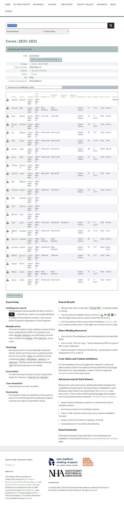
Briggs (22, 263)
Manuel (14, 214)
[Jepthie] (15, 190)
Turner (14, 149)
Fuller (21, 149)
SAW (34, 493)
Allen (21, 157)
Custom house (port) (18, 81)
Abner (14, 280)
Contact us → (10, 465)
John (13, 116)
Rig (25, 77)
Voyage (23, 64)
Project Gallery (85, 4)
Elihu (13, 141)
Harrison (22, 124)
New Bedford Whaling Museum (25, 482)
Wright (22, 116)
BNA (7, 498)
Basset (22, 247)
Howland (22, 198)
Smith (21, 280)
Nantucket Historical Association (18, 485)
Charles (15, 165)
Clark (21, 214)
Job (13, 132)
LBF (22, 495)
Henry (14, 157)
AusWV (28, 498)
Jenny (21, 222)
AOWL (31, 490)
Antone (22, 206)
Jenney (22, 190)
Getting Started (21, 4)
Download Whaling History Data (102, 438)
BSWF (15, 493)
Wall (21, 108)
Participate (68, 4)
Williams (22, 181)
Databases (39, 4)
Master (24, 71)
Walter (14, 272)
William (14, 255)
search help (14, 295)
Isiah (13, 222)
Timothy (15, 100)
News (113, 4)
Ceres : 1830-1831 (40, 64)
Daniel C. (15, 173)
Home (7, 4)
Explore (53, 4)
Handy (21, 272)
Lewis (21, 173)
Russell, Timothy (39, 71)
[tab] (34, 87)
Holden (14, 263)
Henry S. (15, 239)
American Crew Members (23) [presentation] (21, 87)
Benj (13, 198)
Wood (21, 141)
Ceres (34, 74)
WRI (25, 56)
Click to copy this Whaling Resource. (45, 59)
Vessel (24, 74)
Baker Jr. (22, 132)
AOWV (24, 490)
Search (8, 11)
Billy (13, 181)
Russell (22, 100)
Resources (102, 4)
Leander (15, 247)
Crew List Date (20, 67)
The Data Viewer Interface (104, 397)
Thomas (15, 108)
